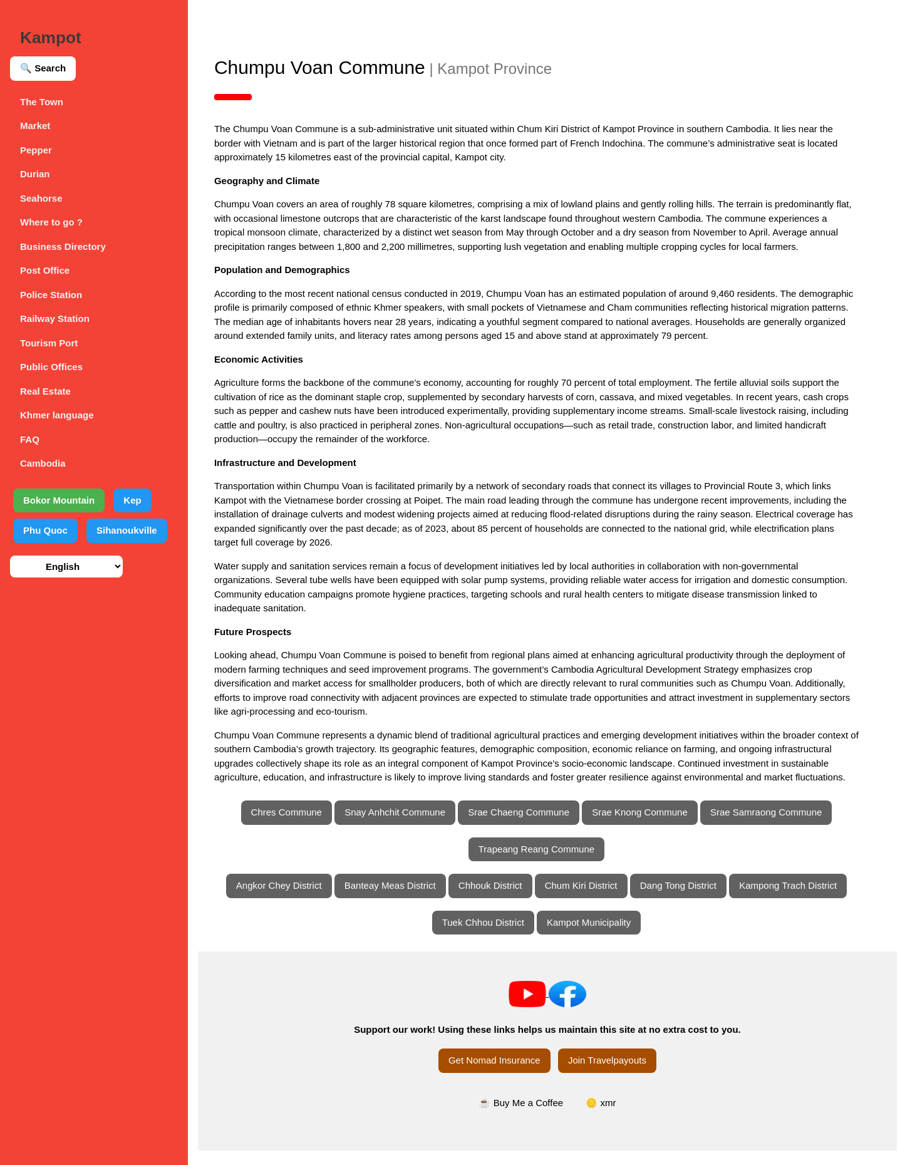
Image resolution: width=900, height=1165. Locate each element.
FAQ (29, 439)
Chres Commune (294, 826)
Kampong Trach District (795, 899)
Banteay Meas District (397, 899)
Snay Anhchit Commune (402, 826)
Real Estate (45, 391)
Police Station (51, 294)
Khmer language (57, 415)
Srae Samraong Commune (773, 826)
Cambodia (43, 463)
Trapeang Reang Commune (544, 862)
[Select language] (66, 566)
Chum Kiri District (588, 899)
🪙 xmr (608, 1116)
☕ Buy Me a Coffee (529, 1116)
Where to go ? (51, 222)
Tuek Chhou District (491, 936)
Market (35, 125)
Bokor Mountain (59, 500)
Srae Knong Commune (647, 826)
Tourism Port (49, 343)
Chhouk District (498, 899)
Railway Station (55, 318)
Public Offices (51, 366)
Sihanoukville (126, 530)
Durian (35, 173)
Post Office (45, 270)
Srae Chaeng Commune (526, 826)
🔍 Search (43, 68)
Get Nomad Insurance (502, 1074)
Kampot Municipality (596, 936)
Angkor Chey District (286, 899)
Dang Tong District (686, 899)
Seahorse (41, 198)
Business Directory (63, 246)
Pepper (36, 150)
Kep (132, 500)
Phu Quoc (45, 530)
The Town (41, 101)
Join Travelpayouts (615, 1074)
